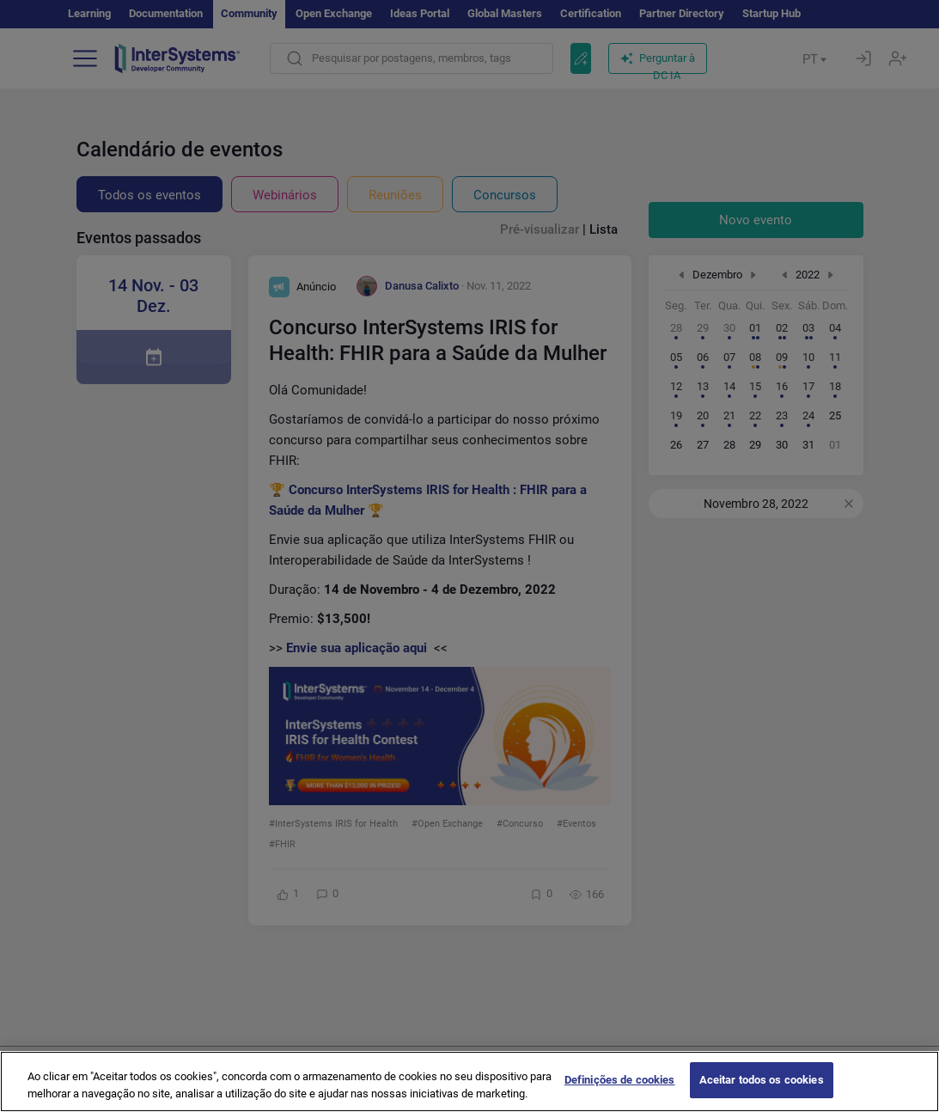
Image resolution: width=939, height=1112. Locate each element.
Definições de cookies (619, 1092)
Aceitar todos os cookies (761, 1092)
